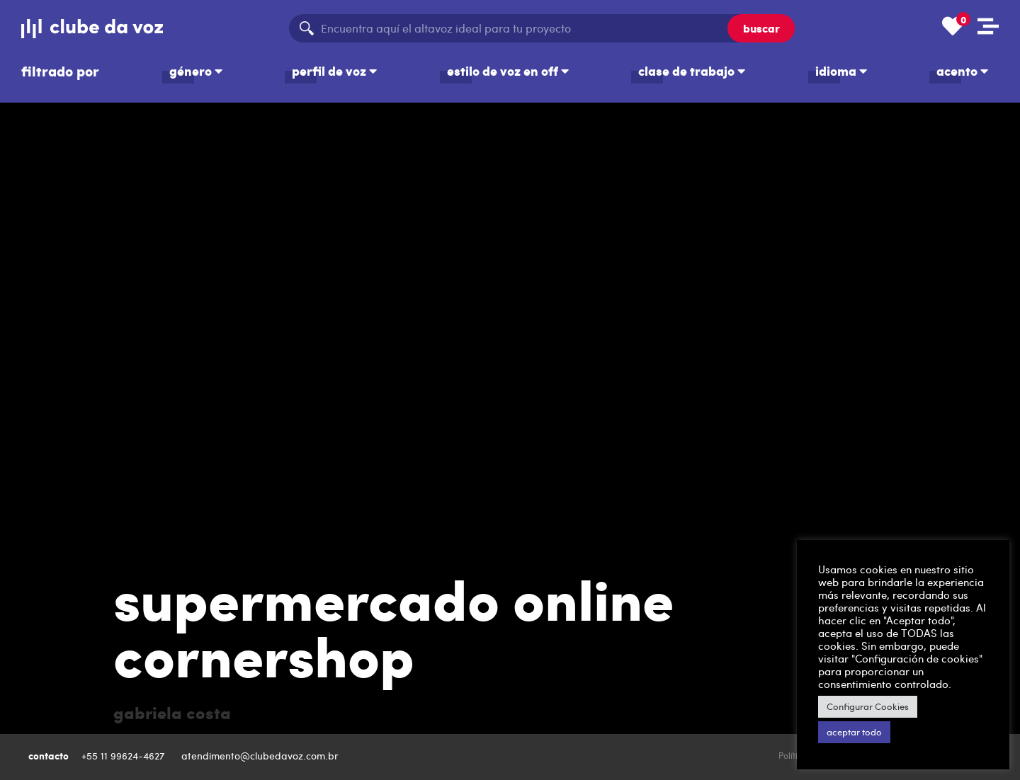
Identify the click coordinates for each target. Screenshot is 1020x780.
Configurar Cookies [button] (868, 706)
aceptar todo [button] (854, 731)
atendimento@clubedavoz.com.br (261, 755)
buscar (761, 28)
